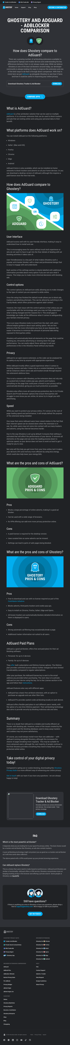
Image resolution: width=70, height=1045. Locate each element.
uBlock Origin (7, 988)
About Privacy (40, 984)
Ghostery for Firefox (42, 945)
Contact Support (40, 970)
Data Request (40, 977)
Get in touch (11, 776)
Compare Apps (35, 97)
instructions (27, 683)
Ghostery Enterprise (9, 1013)
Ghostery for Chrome (43, 941)
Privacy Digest (36, 2)
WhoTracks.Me (23, 2)
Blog (29, 7)
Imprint (44, 1034)
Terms (31, 1034)
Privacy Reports (8, 1006)
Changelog (7, 1024)
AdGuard (26, 74)
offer (13, 665)
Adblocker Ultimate (9, 974)
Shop (35, 7)
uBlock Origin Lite (9, 991)
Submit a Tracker (41, 974)
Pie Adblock (7, 981)
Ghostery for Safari (42, 948)
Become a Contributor (57, 7)
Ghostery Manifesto (9, 1003)
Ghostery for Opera (42, 952)
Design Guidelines (41, 981)
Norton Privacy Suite (9, 977)
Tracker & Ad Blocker (9, 2)
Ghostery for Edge (42, 955)
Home (16, 7)
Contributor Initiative (16, 601)
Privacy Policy (38, 1034)
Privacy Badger (8, 984)
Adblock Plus (7, 970)
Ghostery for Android (43, 959)
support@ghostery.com (24, 906)
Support (23, 7)
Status (5, 999)
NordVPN (15, 876)
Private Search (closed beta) (12, 945)
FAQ (37, 966)
